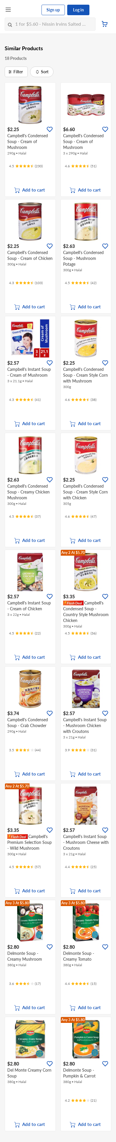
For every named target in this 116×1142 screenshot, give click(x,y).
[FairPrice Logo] (26, 9)
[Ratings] (25, 166)
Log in (78, 9)
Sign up (53, 9)
